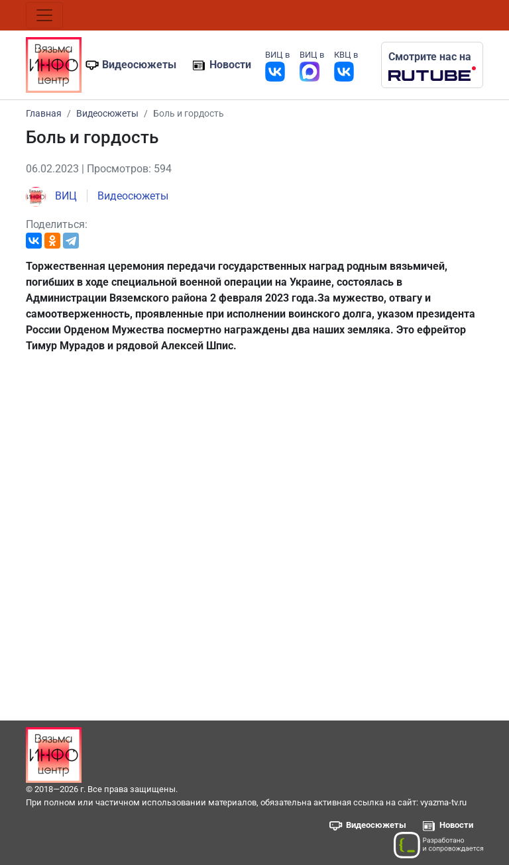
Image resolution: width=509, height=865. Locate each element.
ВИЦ (51, 196)
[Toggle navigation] (44, 15)
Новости (230, 64)
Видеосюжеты (139, 64)
